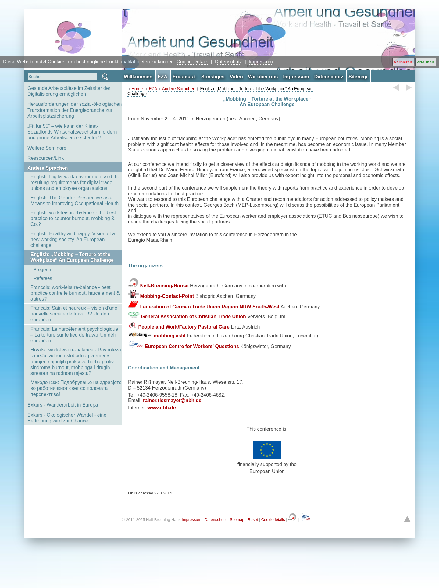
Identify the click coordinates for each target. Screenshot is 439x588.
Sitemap (237, 519)
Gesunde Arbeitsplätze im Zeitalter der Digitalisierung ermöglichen (68, 91)
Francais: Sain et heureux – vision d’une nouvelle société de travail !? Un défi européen (73, 313)
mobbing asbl (169, 336)
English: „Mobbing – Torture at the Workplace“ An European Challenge (72, 257)
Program (42, 269)
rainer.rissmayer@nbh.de (172, 400)
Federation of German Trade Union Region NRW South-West (209, 306)
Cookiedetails (273, 519)
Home (137, 88)
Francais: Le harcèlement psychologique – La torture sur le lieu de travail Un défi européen (74, 334)
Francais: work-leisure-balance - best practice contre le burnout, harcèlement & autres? (75, 293)
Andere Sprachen (47, 168)
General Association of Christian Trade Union (193, 316)
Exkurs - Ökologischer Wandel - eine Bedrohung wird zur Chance (66, 417)
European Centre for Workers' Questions (192, 346)
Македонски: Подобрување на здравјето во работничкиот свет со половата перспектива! (76, 388)
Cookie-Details (192, 61)
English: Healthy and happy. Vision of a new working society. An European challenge (72, 239)
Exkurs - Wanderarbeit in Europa (62, 405)
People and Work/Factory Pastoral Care (183, 327)
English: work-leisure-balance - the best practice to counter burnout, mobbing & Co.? (73, 218)
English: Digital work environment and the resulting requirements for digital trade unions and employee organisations (75, 182)
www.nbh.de (161, 407)
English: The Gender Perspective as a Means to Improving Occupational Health (74, 200)
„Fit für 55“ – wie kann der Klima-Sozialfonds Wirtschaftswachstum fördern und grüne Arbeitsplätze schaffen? (72, 131)
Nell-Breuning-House (164, 285)
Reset (253, 519)
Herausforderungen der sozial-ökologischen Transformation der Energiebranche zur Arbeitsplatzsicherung (74, 110)
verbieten (403, 62)
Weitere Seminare (46, 148)
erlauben (425, 62)
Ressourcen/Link (45, 158)
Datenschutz (228, 61)
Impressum (261, 61)
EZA (153, 88)
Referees (43, 278)
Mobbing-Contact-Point (167, 296)
